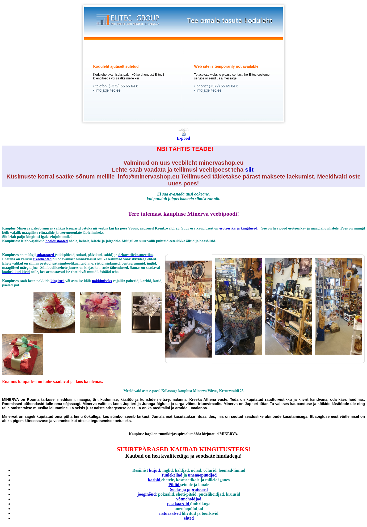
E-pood (183, 138)
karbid (154, 480)
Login (183, 129)
